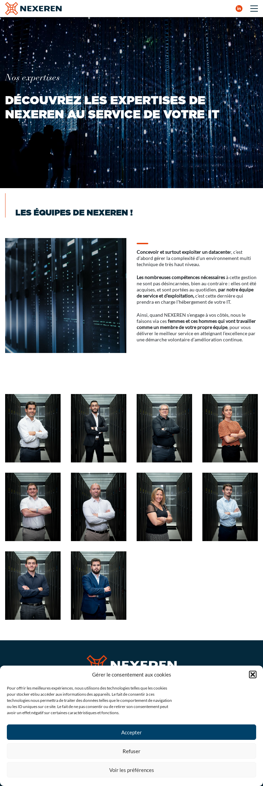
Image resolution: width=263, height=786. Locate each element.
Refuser (131, 751)
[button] (252, 674)
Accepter (131, 732)
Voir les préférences (131, 770)
